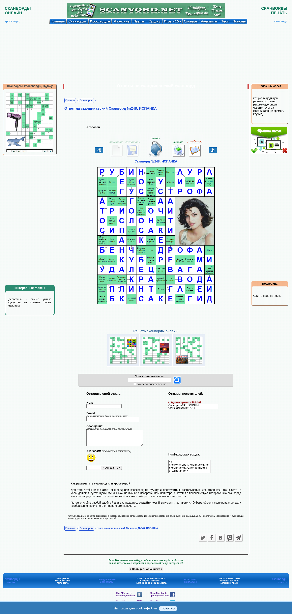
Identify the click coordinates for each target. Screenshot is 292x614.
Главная (70, 100)
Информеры (62, 581)
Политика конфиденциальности (150, 585)
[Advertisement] (146, 53)
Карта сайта (63, 585)
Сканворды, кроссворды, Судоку (30, 86)
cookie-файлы (146, 608)
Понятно (168, 608)
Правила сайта (62, 583)
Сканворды (86, 100)
